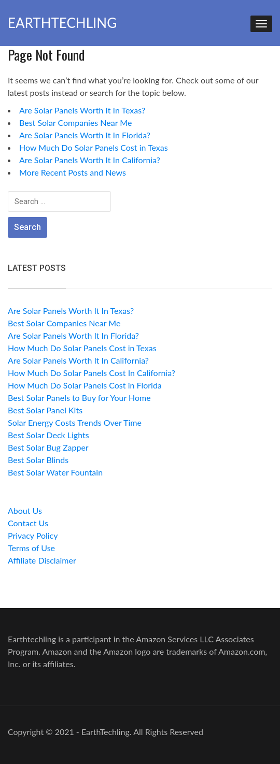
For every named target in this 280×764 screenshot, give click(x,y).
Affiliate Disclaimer (42, 560)
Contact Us (28, 523)
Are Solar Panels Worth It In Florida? (84, 135)
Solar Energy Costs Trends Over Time (75, 422)
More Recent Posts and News (72, 172)
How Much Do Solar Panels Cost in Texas (93, 147)
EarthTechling (62, 23)
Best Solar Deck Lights (48, 435)
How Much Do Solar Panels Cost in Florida (85, 385)
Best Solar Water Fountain (55, 472)
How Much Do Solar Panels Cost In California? (91, 373)
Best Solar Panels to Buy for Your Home (79, 397)
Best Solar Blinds (38, 460)
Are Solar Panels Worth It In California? (89, 160)
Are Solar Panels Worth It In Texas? (82, 110)
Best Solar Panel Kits (45, 410)
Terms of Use (31, 548)
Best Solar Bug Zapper (48, 447)
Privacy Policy (33, 535)
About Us (25, 510)
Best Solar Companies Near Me (75, 122)
